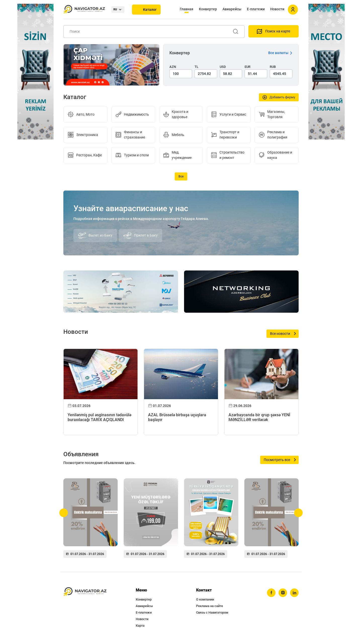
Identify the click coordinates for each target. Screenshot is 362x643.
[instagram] (283, 592)
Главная (186, 9)
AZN (172, 67)
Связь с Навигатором (212, 612)
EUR (247, 67)
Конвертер (208, 9)
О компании (205, 599)
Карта (140, 625)
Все (181, 176)
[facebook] (271, 592)
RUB (273, 67)
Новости (277, 9)
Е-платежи (256, 9)
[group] (90, 520)
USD (223, 67)
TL (196, 67)
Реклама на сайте (209, 606)
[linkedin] (294, 592)
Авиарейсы (231, 9)
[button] (63, 512)
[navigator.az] (85, 591)
